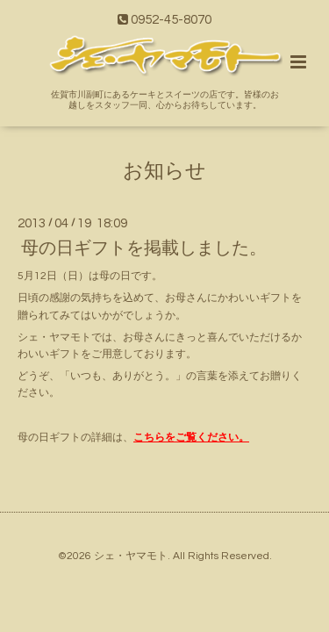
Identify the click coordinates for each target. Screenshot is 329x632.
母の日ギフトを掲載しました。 (144, 248)
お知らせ (164, 171)
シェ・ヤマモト (131, 556)
